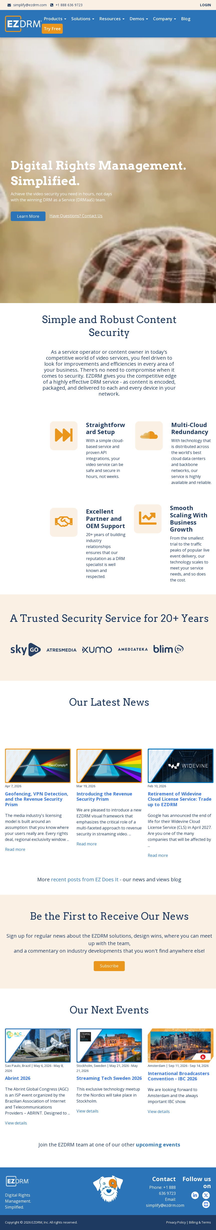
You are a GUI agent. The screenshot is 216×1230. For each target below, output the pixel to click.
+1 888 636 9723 (66, 4)
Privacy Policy (176, 1222)
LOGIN (205, 4)
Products (53, 18)
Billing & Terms (200, 1222)
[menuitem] (55, 19)
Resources (110, 18)
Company (162, 18)
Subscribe (109, 966)
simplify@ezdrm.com (27, 4)
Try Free (52, 28)
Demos (137, 18)
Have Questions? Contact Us (76, 216)
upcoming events (158, 1144)
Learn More (28, 216)
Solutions (80, 18)
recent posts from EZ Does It (84, 879)
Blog (185, 18)
